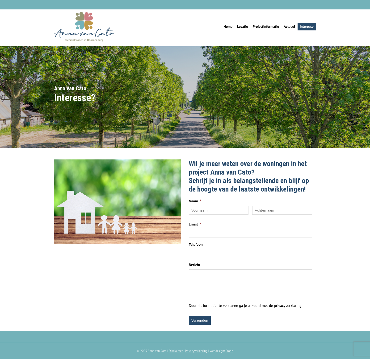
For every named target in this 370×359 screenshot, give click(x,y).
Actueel (289, 26)
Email (195, 224)
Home (227, 26)
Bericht (194, 264)
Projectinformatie (266, 26)
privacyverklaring (288, 305)
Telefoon (196, 244)
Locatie (242, 26)
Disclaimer (176, 351)
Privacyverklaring (196, 351)
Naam (195, 201)
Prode (229, 351)
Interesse (307, 26)
